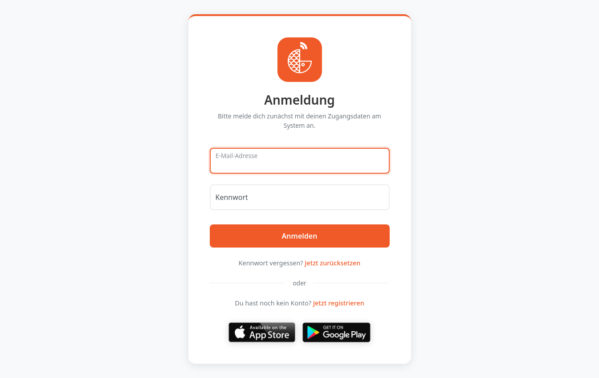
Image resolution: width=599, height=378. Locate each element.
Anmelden (300, 236)
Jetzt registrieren (338, 303)
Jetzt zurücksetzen (332, 263)
